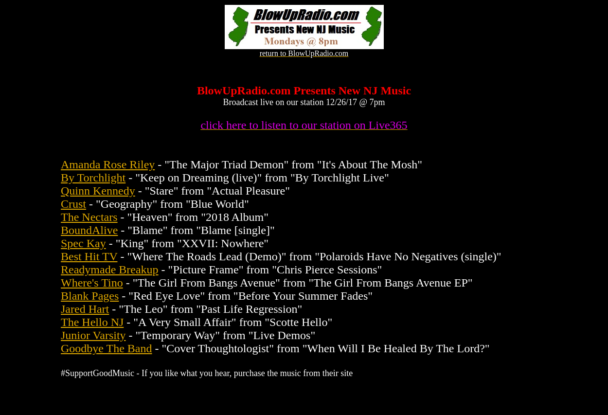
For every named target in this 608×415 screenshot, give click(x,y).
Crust (73, 204)
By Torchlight (93, 177)
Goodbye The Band (106, 348)
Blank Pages (90, 295)
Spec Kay (83, 243)
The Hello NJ (92, 322)
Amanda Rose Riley (108, 164)
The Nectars (89, 217)
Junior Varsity (93, 335)
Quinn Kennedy (98, 190)
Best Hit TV (89, 256)
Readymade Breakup (110, 269)
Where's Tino (92, 282)
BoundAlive (89, 230)
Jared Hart (85, 309)
